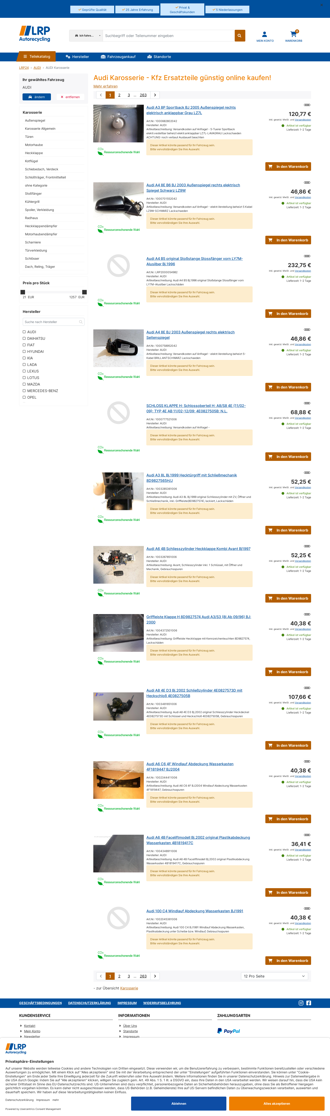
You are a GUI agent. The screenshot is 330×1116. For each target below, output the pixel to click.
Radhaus (31, 218)
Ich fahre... (84, 35)
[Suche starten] (240, 36)
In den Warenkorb (288, 166)
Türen (29, 137)
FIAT (31, 345)
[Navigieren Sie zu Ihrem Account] (265, 36)
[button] (323, 5)
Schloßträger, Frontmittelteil (45, 177)
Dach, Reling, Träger (40, 266)
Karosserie (129, 988)
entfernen (70, 97)
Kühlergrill (32, 201)
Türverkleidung (36, 250)
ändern (37, 97)
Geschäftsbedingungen (40, 1003)
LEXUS (33, 371)
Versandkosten (303, 119)
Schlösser (32, 258)
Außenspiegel (35, 120)
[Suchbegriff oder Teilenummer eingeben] (168, 36)
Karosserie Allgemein (40, 128)
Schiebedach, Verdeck (41, 169)
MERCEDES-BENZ (42, 390)
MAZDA (33, 384)
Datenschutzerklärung (89, 1003)
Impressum (127, 1003)
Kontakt (29, 1026)
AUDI (37, 67)
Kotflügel (31, 161)
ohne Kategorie (36, 185)
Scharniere (33, 242)
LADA (32, 364)
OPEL (31, 397)
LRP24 (24, 67)
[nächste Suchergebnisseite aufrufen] (154, 95)
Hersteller (77, 56)
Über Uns (130, 1026)
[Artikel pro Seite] (274, 976)
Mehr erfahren (105, 86)
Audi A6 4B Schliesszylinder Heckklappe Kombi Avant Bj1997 (198, 548)
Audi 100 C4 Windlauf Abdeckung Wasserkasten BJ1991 (194, 911)
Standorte (159, 56)
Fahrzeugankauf (118, 56)
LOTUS (33, 377)
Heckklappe (34, 153)
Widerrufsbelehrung (162, 1003)
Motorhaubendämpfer (41, 234)
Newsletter (32, 1036)
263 (143, 95)
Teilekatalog (37, 56)
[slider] (22, 292)
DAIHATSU (36, 338)
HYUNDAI (35, 351)
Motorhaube (34, 145)
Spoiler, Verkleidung (39, 210)
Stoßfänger (33, 193)
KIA (30, 358)
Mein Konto (32, 1031)
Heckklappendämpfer (41, 226)
